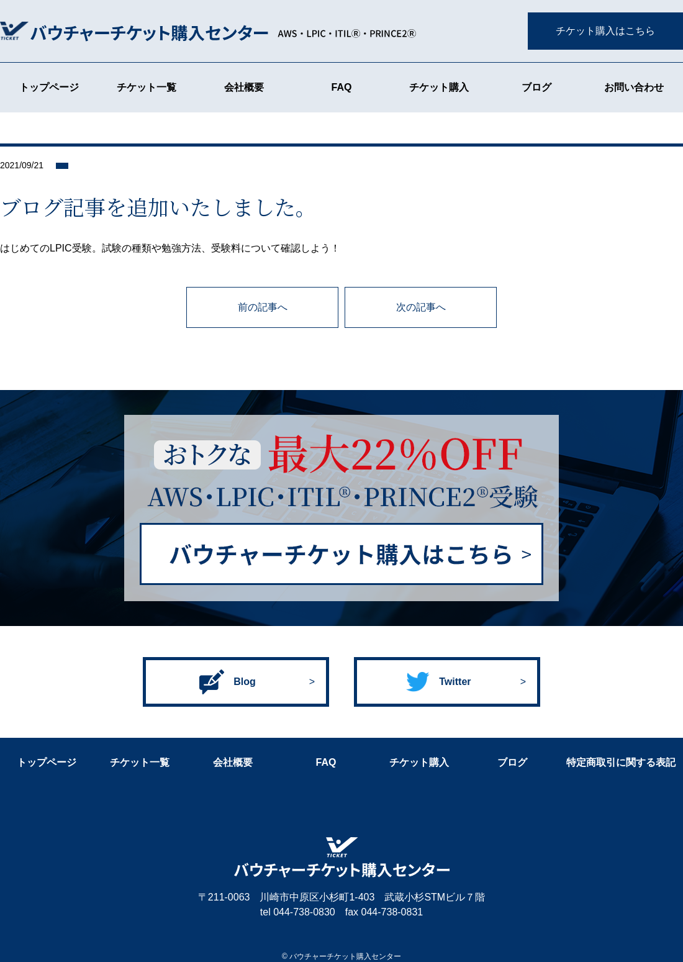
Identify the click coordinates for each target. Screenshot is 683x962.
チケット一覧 (146, 87)
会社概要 (244, 87)
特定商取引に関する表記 (621, 762)
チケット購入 (439, 87)
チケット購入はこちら (605, 30)
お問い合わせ (634, 87)
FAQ (342, 87)
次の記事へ (421, 307)
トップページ (49, 87)
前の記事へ (262, 307)
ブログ (536, 87)
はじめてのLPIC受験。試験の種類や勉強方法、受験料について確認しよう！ (170, 248)
